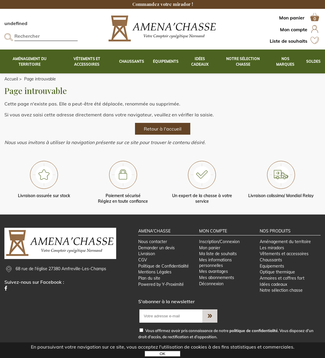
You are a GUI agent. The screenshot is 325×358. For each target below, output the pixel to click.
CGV (142, 260)
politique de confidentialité (253, 330)
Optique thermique (277, 272)
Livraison (146, 253)
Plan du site (149, 278)
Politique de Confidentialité (163, 266)
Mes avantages (213, 271)
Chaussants (271, 260)
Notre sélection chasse (281, 290)
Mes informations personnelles (215, 262)
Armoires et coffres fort (282, 278)
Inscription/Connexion (219, 241)
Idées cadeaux (273, 284)
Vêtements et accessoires (284, 253)
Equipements (272, 266)
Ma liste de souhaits (218, 253)
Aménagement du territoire (285, 241)
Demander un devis (156, 247)
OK (162, 354)
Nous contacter (152, 241)
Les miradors (272, 247)
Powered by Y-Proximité (161, 284)
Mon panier (209, 247)
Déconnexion (211, 283)
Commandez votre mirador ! (162, 4)
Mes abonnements (216, 277)
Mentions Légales (154, 272)
